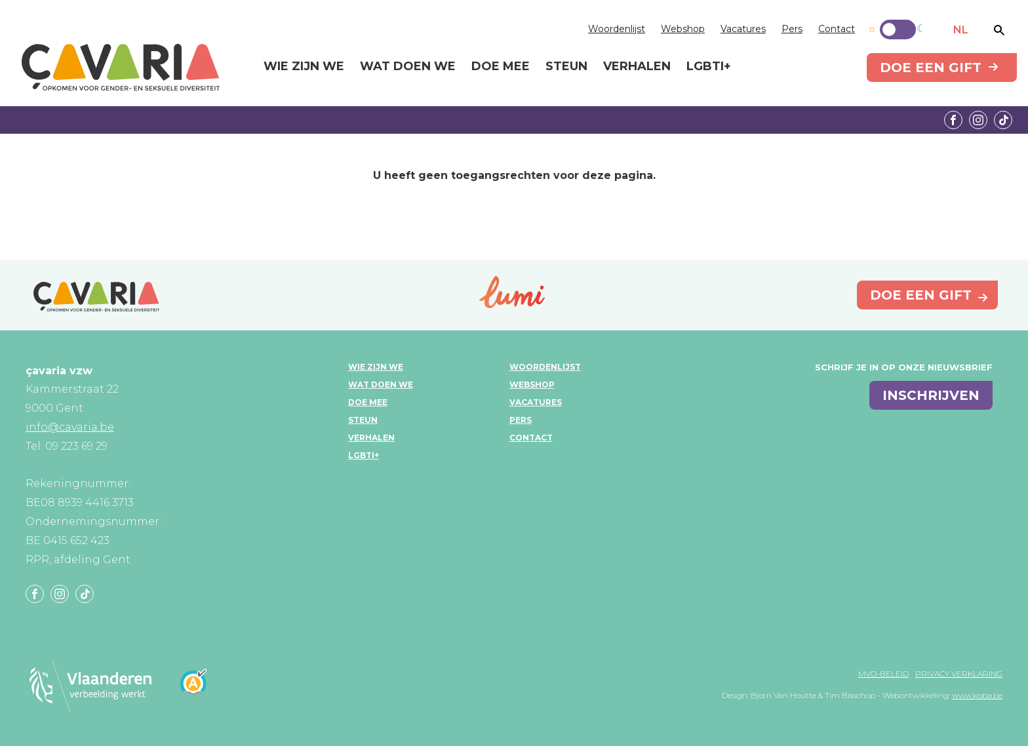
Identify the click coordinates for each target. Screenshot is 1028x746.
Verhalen (371, 437)
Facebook (953, 120)
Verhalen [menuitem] (637, 66)
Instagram (978, 120)
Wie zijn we (375, 367)
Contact (836, 29)
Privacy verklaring (958, 673)
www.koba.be (977, 695)
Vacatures (743, 29)
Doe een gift (930, 67)
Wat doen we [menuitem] (408, 66)
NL (960, 30)
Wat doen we (380, 384)
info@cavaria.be (70, 427)
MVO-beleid (883, 673)
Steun (363, 420)
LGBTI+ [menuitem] (708, 66)
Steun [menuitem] (566, 66)
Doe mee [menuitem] (500, 66)
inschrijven (930, 395)
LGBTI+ (363, 455)
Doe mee (367, 402)
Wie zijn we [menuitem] (304, 66)
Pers (791, 29)
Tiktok (1003, 120)
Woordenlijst (616, 29)
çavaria (121, 67)
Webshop (683, 29)
